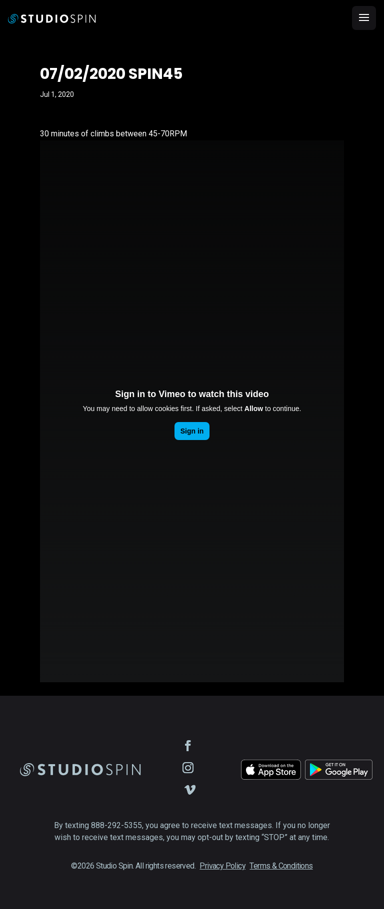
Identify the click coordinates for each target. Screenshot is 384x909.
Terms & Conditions (281, 866)
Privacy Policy (223, 866)
